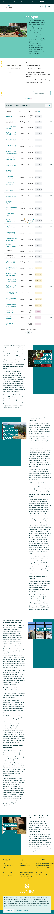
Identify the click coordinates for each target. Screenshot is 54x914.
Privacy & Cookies (24, 867)
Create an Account (8, 865)
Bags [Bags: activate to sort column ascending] (26, 111)
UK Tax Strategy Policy (26, 879)
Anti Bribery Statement (26, 876)
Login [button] (48, 105)
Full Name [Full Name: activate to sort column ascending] (8, 111)
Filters (28, 98)
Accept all (9, 910)
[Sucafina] (9, 7)
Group (15, 1)
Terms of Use (23, 863)
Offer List (5, 867)
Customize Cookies (25, 870)
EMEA (48, 6)
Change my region (8, 875)
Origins (7, 11)
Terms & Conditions (25, 865)
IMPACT (42, 1)
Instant (34, 1)
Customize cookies (22, 910)
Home (2, 11)
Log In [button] (4, 863)
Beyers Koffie (24, 1)
